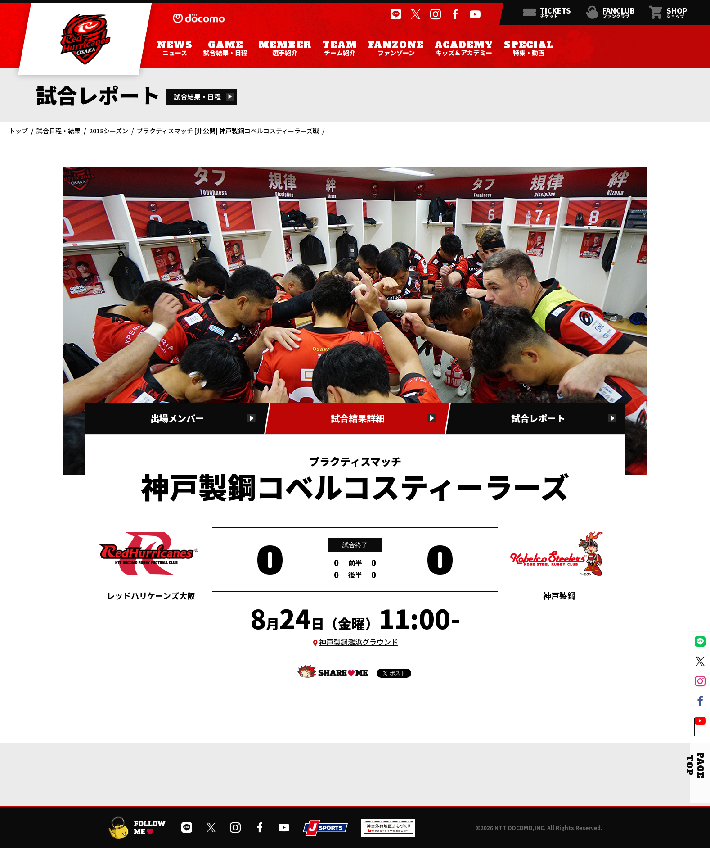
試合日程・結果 (58, 130)
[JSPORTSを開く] (325, 832)
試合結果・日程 (197, 96)
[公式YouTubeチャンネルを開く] (475, 14)
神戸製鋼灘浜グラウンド (358, 641)
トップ (18, 130)
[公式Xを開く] (415, 14)
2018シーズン (108, 130)
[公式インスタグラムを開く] (435, 14)
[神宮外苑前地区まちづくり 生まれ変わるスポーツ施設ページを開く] (388, 833)
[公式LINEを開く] (396, 14)
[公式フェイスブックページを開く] (455, 14)
